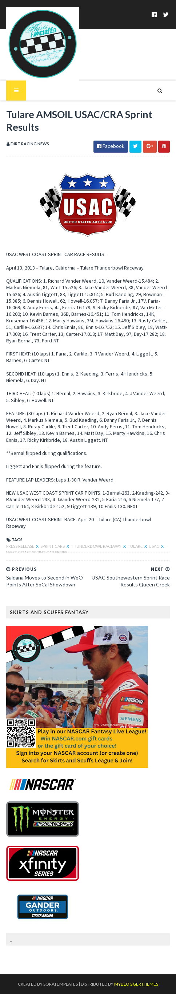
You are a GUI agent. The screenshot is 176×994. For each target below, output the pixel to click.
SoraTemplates (60, 984)
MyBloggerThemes (136, 984)
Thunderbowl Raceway (96, 546)
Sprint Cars (52, 546)
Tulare (135, 546)
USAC (154, 546)
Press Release (20, 546)
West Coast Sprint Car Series (36, 552)
